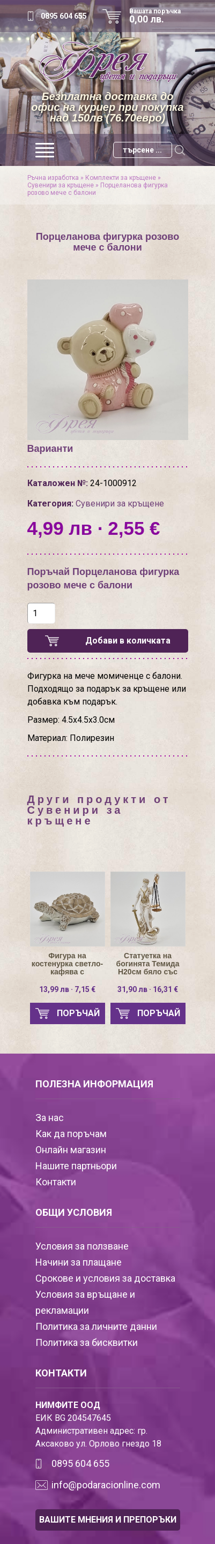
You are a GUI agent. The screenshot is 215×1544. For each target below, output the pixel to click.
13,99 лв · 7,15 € (67, 989)
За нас (49, 1117)
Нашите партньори (76, 1165)
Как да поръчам (71, 1133)
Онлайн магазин (70, 1149)
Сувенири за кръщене (60, 185)
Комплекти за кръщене (120, 177)
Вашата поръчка (158, 16)
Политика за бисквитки (86, 1342)
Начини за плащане (78, 1262)
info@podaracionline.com (105, 1484)
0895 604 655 (64, 16)
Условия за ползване (82, 1246)
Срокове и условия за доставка (105, 1278)
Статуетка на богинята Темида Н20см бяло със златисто (148, 964)
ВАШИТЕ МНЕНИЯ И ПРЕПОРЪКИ (107, 1520)
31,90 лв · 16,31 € (147, 989)
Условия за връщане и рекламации (85, 1302)
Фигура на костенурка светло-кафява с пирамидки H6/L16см (67, 964)
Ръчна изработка (53, 177)
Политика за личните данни (96, 1326)
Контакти (55, 1181)
